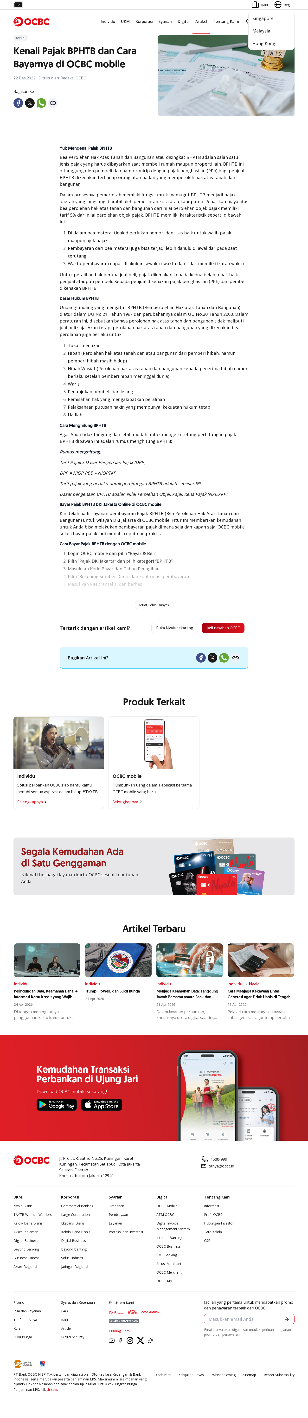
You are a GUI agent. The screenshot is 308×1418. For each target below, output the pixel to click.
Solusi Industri (72, 1259)
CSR (207, 1242)
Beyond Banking (26, 1251)
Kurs (16, 1330)
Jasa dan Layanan (27, 1312)
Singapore (263, 18)
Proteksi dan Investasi (126, 1233)
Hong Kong (263, 43)
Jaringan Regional (74, 1268)
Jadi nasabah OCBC (219, 629)
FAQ (64, 1312)
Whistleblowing (224, 1376)
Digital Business (25, 1242)
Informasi (211, 1207)
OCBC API (164, 1282)
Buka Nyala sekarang (162, 629)
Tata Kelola (213, 1233)
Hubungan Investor (219, 1225)
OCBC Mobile (166, 1207)
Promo (18, 1304)
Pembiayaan (118, 1216)
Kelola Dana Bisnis (28, 1225)
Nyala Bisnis (22, 1207)
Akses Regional (25, 1268)
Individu (108, 21)
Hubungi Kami (119, 1332)
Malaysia (261, 31)
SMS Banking (166, 1256)
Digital (184, 21)
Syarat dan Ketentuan (78, 1304)
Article (66, 1330)
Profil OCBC (213, 1216)
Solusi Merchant (168, 1265)
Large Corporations (76, 1216)
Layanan (115, 1225)
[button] (286, 1321)
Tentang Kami (226, 21)
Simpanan (116, 1207)
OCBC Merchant (169, 1274)
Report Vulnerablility (279, 1376)
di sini (52, 1391)
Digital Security (72, 1338)
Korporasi (144, 21)
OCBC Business (168, 1248)
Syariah (165, 21)
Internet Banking (169, 1239)
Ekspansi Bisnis (73, 1225)
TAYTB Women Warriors (32, 1216)
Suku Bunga (22, 1338)
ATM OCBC (165, 1216)
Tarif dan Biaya (25, 1321)
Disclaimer (162, 1376)
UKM (125, 21)
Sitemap (249, 1376)
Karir (64, 1321)
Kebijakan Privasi (191, 1376)
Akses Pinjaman (25, 1233)
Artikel (201, 21)
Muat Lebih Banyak (154, 605)
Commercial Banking (77, 1207)
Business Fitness (26, 1259)
